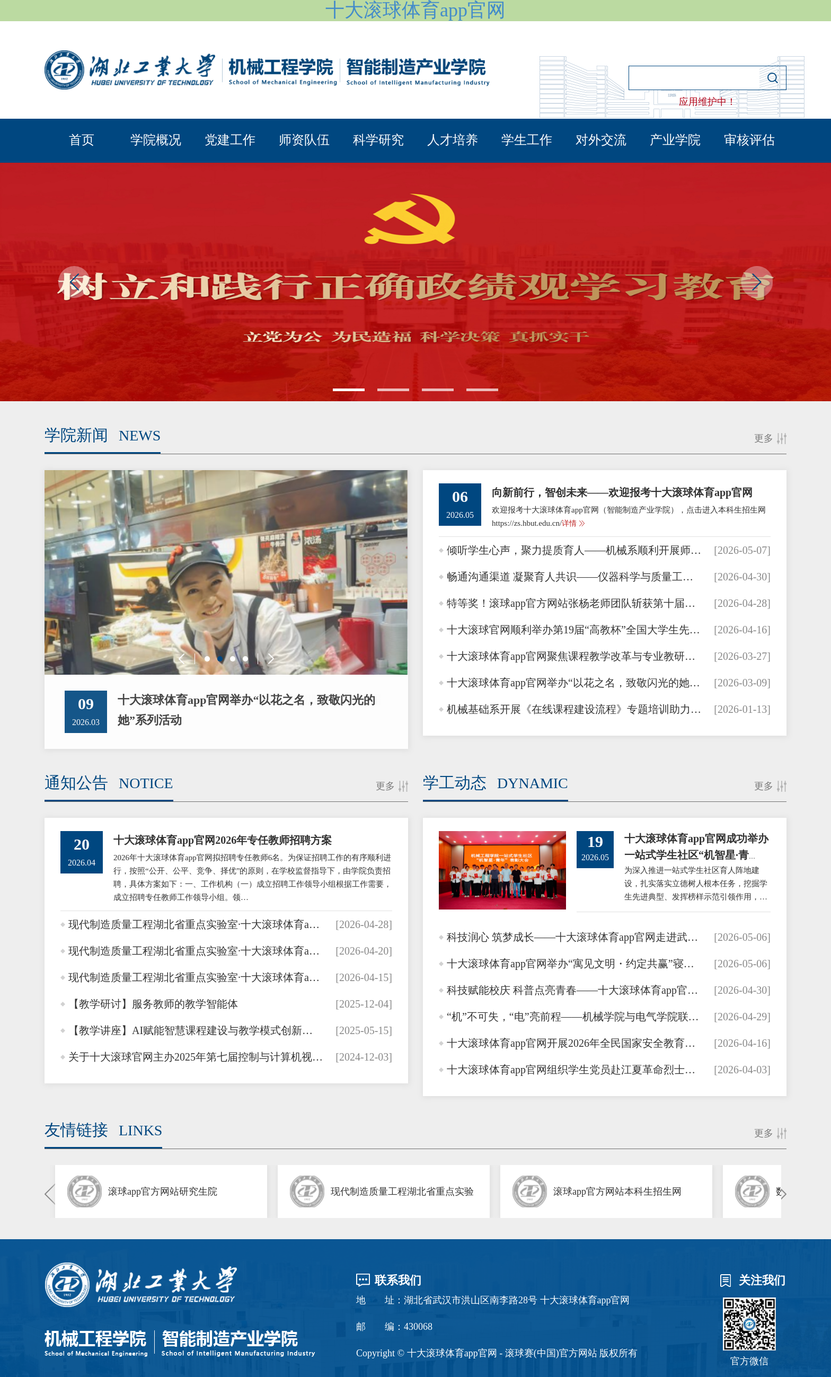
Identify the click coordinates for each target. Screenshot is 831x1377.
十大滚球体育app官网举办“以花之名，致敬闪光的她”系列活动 (574, 682)
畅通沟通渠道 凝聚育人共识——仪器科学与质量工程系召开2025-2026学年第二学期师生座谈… (574, 576)
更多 (763, 438)
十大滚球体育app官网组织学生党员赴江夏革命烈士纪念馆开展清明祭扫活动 (574, 1069)
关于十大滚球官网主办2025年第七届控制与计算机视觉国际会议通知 (195, 1057)
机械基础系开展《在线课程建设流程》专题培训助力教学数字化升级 (574, 709)
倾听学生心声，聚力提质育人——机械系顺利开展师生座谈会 (574, 550)
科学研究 (378, 140)
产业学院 (675, 140)
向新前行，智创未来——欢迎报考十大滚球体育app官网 (622, 492)
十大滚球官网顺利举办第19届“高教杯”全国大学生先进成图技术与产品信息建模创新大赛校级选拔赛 (574, 629)
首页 (81, 140)
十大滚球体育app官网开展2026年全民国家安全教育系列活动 (574, 1043)
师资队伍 (304, 140)
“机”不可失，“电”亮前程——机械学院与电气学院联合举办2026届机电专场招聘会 (574, 1016)
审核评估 (749, 140)
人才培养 (452, 140)
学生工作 (526, 140)
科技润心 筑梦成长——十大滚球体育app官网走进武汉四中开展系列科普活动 (574, 937)
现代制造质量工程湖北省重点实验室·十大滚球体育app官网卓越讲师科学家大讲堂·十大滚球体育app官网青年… (195, 924)
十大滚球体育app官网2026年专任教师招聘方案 (222, 840)
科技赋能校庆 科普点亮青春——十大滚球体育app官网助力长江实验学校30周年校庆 (574, 990)
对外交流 (601, 140)
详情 (569, 523)
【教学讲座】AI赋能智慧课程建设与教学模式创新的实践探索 (195, 1030)
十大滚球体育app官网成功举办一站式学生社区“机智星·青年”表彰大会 (696, 855)
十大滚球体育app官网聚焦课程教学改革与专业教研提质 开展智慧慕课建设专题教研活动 (574, 656)
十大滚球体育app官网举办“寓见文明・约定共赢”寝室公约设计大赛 (574, 963)
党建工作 (230, 140)
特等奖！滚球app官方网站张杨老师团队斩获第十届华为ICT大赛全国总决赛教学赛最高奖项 (574, 603)
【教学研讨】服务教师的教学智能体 (153, 1004)
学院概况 (155, 140)
